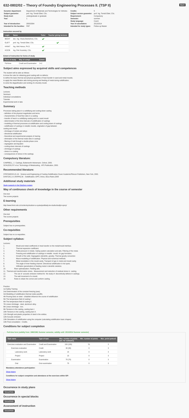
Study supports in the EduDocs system (17, 185)
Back (182, 5)
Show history (11, 372)
